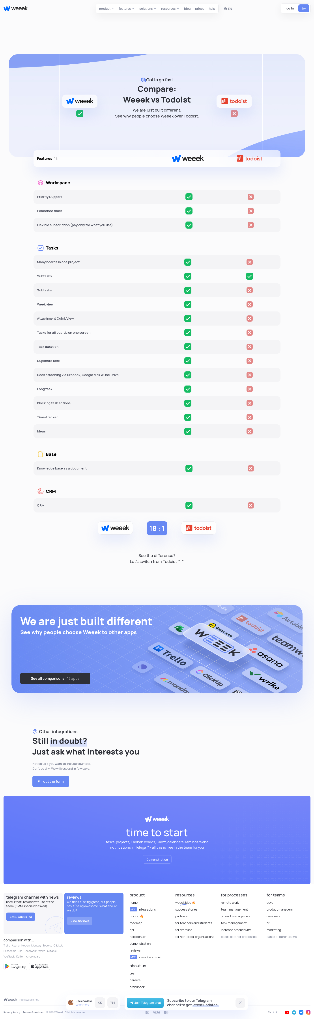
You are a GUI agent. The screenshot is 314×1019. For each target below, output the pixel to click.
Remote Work (230, 902)
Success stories (186, 909)
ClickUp (58, 945)
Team (133, 973)
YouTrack (9, 956)
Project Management (236, 916)
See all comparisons (55, 678)
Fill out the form (50, 781)
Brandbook (137, 987)
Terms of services (33, 1012)
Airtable (52, 951)
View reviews (80, 921)
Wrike (41, 951)
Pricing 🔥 (137, 916)
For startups (183, 930)
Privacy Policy (12, 1012)
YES (112, 1002)
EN (269, 1012)
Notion (25, 945)
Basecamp (10, 951)
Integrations (143, 909)
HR (268, 923)
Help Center (138, 937)
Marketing (274, 930)
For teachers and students (193, 923)
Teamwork (30, 951)
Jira (20, 951)
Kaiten (20, 956)
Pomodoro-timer (145, 957)
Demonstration (157, 859)
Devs (270, 902)
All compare (33, 956)
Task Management (234, 923)
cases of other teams (282, 937)
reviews (135, 950)
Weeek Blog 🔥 (185, 902)
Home (134, 902)
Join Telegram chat (145, 1002)
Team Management (234, 909)
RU (278, 1012)
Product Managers (280, 909)
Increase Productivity (236, 930)
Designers (273, 916)
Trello (7, 945)
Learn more (82, 1004)
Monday (36, 945)
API (132, 930)
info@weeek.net (29, 1000)
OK (100, 1002)
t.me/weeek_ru (21, 917)
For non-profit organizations (194, 937)
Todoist (47, 945)
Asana (16, 945)
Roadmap (136, 923)
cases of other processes (238, 937)
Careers (135, 980)
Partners (181, 916)
